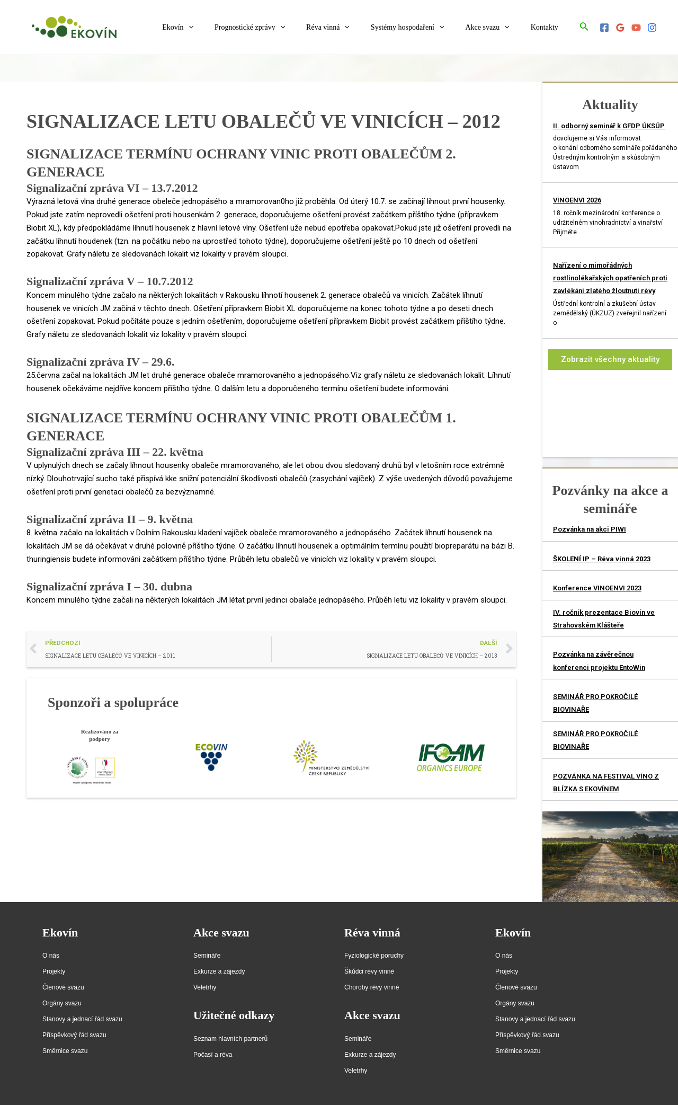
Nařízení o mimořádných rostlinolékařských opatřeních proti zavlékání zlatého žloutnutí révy (610, 278)
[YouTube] (636, 27)
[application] (223, 27)
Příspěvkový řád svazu (74, 1035)
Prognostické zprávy (278, 27)
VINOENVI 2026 (577, 200)
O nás (50, 955)
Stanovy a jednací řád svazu (82, 1019)
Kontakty (547, 27)
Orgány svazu (62, 1003)
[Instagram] (652, 27)
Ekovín (212, 27)
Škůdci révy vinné (369, 971)
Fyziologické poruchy (374, 955)
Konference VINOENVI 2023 (597, 588)
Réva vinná (350, 27)
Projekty (53, 971)
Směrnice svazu (64, 1051)
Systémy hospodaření (423, 27)
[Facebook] (604, 27)
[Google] (620, 27)
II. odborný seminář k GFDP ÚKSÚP (609, 126)
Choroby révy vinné (371, 987)
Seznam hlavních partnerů (230, 1038)
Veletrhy (204, 987)
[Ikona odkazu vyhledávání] (584, 27)
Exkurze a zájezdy (219, 971)
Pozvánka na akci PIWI (589, 529)
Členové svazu (63, 987)
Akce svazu (497, 27)
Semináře (206, 955)
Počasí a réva (212, 1054)
